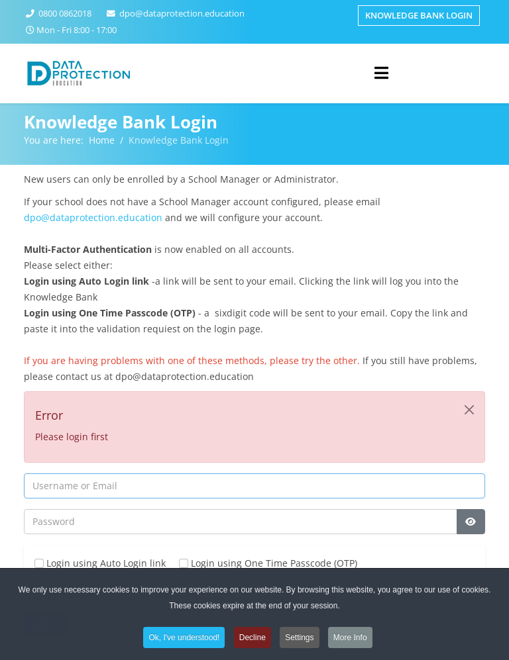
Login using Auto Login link (100, 563)
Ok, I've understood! (183, 640)
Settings (299, 640)
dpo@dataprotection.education (182, 13)
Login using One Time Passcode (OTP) (268, 563)
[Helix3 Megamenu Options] (381, 72)
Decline (252, 640)
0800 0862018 (64, 13)
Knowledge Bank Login (419, 15)
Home (102, 140)
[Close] (469, 410)
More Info (350, 640)
